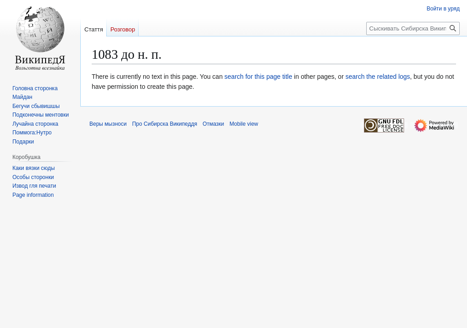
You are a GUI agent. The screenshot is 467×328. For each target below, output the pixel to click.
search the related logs (377, 76)
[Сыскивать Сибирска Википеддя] (413, 28)
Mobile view (243, 124)
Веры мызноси (108, 124)
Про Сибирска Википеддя (164, 124)
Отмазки (213, 124)
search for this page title (258, 76)
